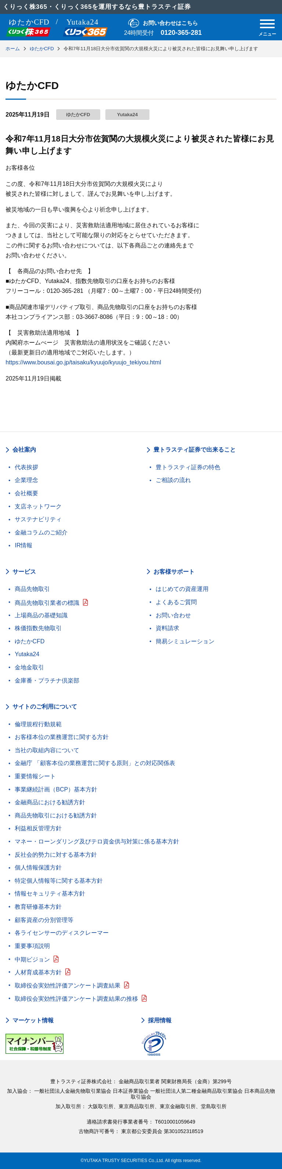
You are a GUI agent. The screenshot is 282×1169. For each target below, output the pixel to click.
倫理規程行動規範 (38, 724)
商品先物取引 (32, 589)
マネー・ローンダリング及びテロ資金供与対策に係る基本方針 (97, 841)
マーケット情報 (33, 1020)
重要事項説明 (32, 946)
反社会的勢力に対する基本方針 (56, 855)
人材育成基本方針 (38, 972)
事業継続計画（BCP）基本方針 (56, 789)
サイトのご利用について (44, 706)
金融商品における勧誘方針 (50, 802)
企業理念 (26, 480)
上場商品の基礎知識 (41, 615)
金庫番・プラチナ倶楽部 (47, 680)
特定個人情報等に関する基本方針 (59, 881)
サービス (24, 572)
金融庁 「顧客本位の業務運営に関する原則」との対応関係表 (95, 763)
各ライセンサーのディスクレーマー (62, 933)
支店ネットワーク (38, 506)
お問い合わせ (173, 615)
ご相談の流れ (173, 480)
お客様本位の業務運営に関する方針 (62, 737)
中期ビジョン (32, 959)
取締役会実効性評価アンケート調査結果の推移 (76, 999)
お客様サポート (174, 572)
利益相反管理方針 (38, 828)
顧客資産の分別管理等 (44, 920)
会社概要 (26, 493)
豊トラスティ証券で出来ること (194, 449)
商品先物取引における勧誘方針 (56, 815)
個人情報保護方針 (38, 867)
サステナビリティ (38, 519)
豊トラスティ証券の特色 (188, 467)
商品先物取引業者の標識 (47, 603)
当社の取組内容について (47, 750)
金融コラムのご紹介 (41, 532)
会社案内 (24, 449)
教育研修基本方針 (38, 907)
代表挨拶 (26, 467)
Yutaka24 (27, 654)
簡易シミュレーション (185, 641)
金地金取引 (29, 667)
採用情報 (159, 1020)
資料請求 (167, 628)
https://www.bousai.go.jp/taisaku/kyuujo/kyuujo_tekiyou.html (83, 362)
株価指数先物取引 (38, 628)
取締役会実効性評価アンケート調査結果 (67, 985)
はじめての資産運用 (182, 589)
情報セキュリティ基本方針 (50, 893)
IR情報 (23, 545)
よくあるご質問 (176, 602)
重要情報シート (35, 776)
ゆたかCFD (29, 641)
